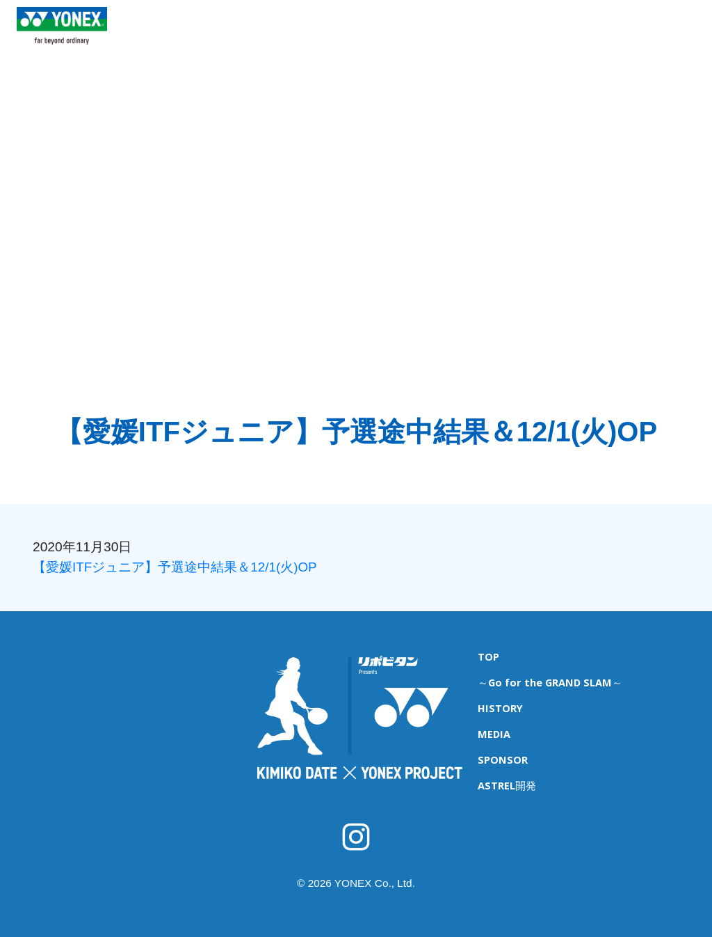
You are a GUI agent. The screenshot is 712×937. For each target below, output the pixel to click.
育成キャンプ (288, 35)
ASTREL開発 (675, 35)
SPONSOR (605, 35)
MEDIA (545, 35)
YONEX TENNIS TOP (62, 55)
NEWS (226, 35)
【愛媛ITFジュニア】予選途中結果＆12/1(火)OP (175, 567)
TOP (181, 35)
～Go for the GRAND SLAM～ (548, 679)
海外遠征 (428, 35)
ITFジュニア (363, 35)
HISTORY (489, 35)
